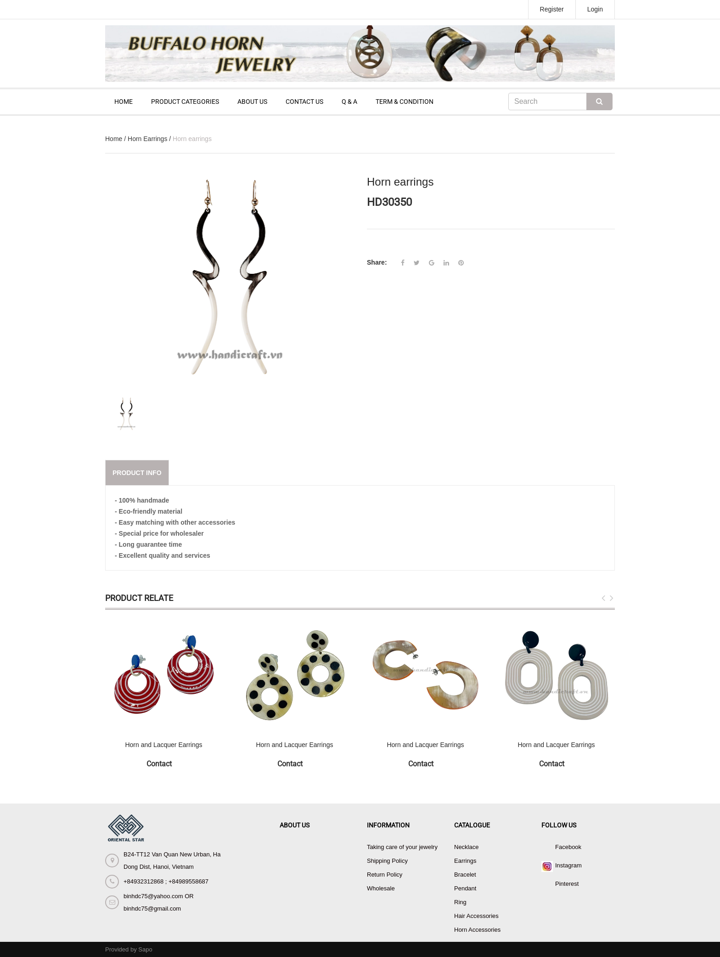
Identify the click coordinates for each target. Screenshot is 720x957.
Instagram (568, 865)
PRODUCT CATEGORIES (185, 101)
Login (595, 9)
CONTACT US (304, 101)
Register (552, 9)
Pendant (465, 888)
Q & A (349, 101)
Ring (460, 902)
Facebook (568, 847)
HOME (123, 101)
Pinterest (567, 883)
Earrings (465, 860)
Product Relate (139, 598)
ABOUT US (252, 101)
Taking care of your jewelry (402, 847)
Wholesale (381, 888)
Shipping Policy (387, 860)
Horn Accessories (477, 929)
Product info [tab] (137, 472)
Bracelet (465, 874)
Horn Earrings (147, 138)
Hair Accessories (476, 915)
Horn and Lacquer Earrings (163, 744)
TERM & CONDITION (404, 101)
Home (113, 138)
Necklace (466, 847)
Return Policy (384, 874)
